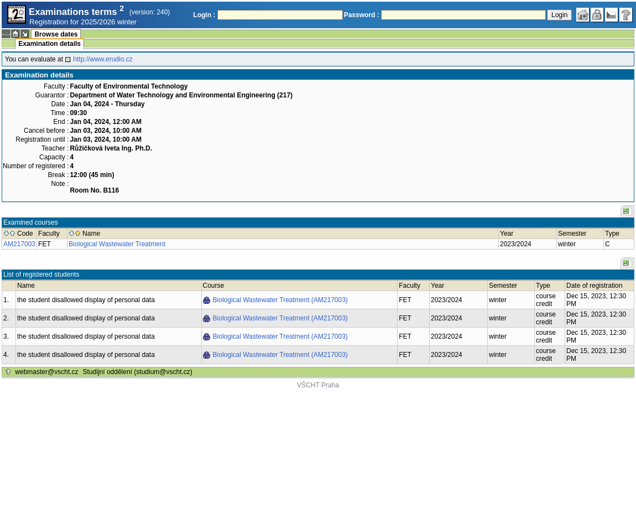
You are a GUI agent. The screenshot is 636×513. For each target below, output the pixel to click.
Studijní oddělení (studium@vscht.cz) (137, 372)
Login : (204, 15)
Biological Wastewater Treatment (117, 244)
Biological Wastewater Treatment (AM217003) (280, 300)
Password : (361, 15)
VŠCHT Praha (318, 385)
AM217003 (19, 244)
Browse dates (55, 34)
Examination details (49, 44)
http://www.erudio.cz (102, 59)
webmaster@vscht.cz (46, 372)
